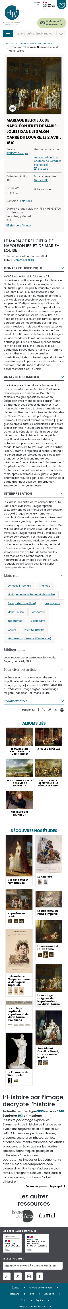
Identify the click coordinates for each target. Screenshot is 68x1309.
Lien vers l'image (20, 225)
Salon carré (38, 621)
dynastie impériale (19, 585)
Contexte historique (23, 268)
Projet (24, 1300)
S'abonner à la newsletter (54, 23)
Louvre (12, 629)
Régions (14, 1293)
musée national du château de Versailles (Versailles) (47, 161)
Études (15, 1287)
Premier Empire (34, 629)
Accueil (9, 43)
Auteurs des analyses (41, 1287)
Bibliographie (15, 649)
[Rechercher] (36, 33)
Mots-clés (11, 575)
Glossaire (49, 1293)
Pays (31, 1293)
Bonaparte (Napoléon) (22, 603)
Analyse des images (21, 377)
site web (43, 169)
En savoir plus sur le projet (44, 1186)
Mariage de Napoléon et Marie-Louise (31, 594)
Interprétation (18, 493)
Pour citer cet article (20, 669)
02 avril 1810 (41, 180)
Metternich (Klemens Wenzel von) (29, 638)
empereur (38, 612)
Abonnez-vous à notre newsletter (30, 1265)
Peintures (26, 201)
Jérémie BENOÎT (24, 260)
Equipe (40, 1300)
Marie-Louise (16, 612)
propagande (52, 603)
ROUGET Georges (17, 153)
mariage (45, 585)
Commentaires (16, 701)
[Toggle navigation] (8, 33)
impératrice (15, 621)
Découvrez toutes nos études (35, 43)
